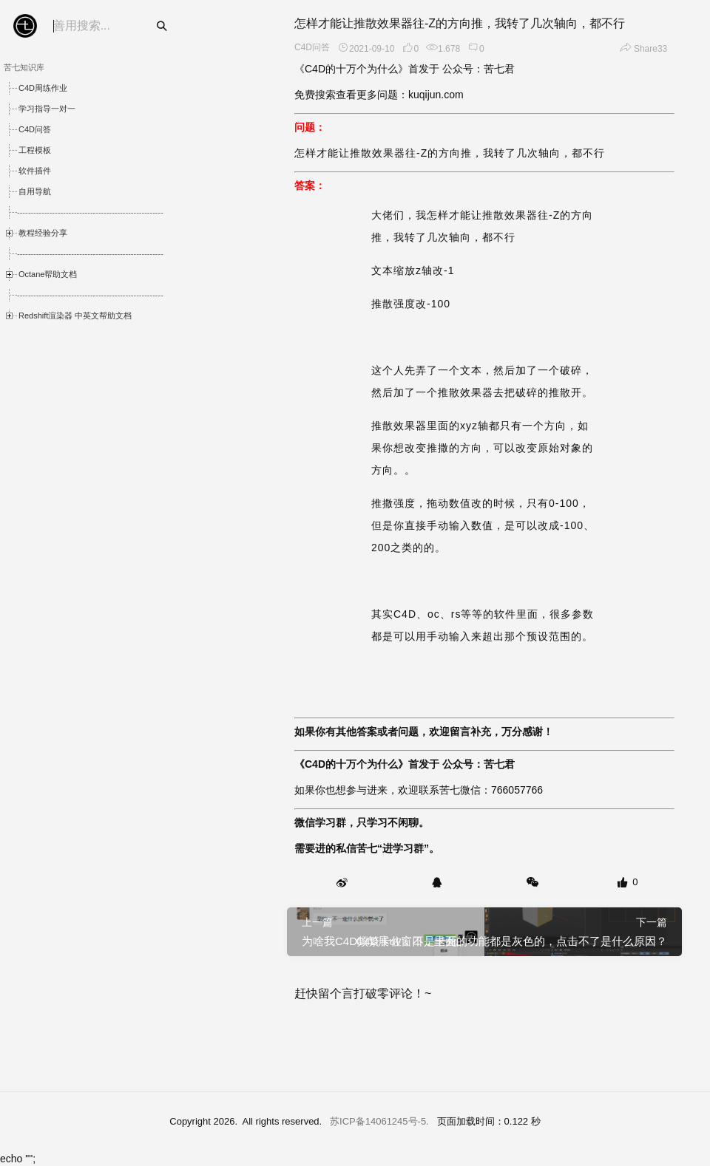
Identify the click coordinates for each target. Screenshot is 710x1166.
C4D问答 (34, 129)
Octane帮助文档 (47, 274)
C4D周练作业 (42, 87)
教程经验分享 (42, 232)
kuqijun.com (436, 94)
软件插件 (34, 170)
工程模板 (34, 150)
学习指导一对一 (46, 108)
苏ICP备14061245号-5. (379, 1121)
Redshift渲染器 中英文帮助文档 (75, 315)
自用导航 (34, 191)
